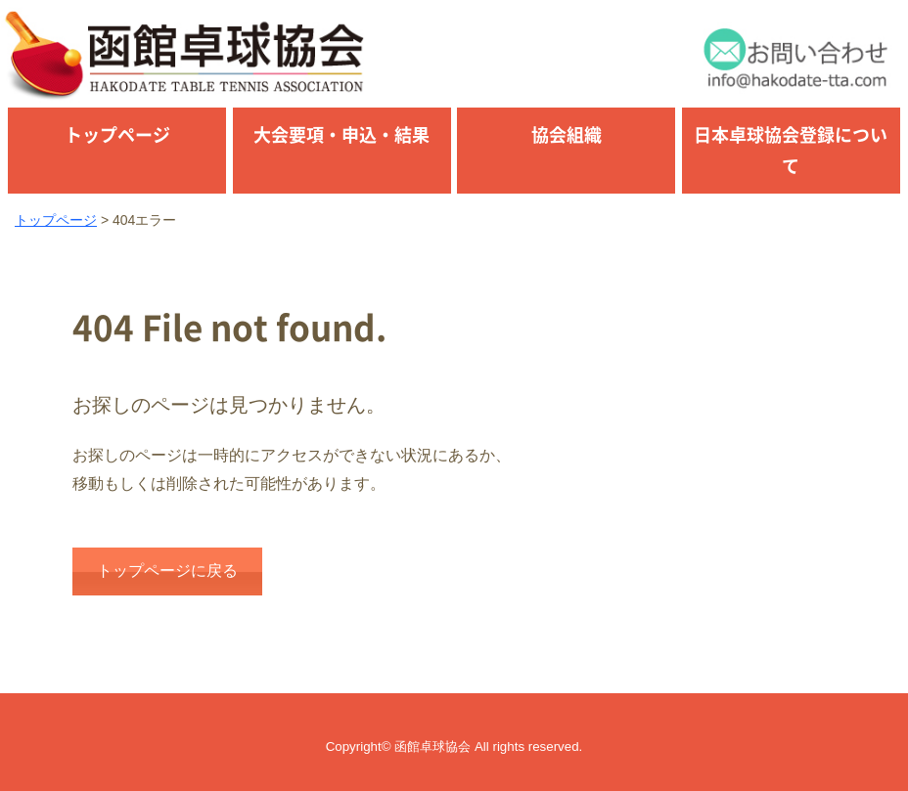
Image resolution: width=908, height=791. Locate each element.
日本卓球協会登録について (790, 150)
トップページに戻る (167, 570)
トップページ (117, 134)
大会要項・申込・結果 (341, 134)
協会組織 (566, 134)
